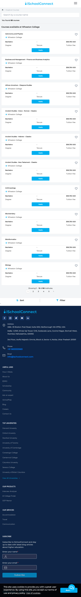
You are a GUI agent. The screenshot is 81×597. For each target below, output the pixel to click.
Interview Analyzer (9, 491)
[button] (71, 587)
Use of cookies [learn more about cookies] (33, 593)
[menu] (75, 3)
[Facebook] (4, 318)
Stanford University (9, 438)
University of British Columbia (13, 472)
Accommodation (9, 515)
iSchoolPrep (7, 400)
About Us (6, 377)
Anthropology (10, 188)
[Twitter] (16, 318)
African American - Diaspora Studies (18, 85)
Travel (4, 519)
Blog (4, 404)
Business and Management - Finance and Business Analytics (27, 59)
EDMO (4, 381)
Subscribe (19, 575)
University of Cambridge (11, 448)
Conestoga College (10, 453)
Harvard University (9, 428)
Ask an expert (7, 395)
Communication (8, 524)
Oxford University (9, 433)
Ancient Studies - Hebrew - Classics (18, 137)
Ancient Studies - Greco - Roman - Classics (21, 111)
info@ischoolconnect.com (20, 357)
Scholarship (7, 386)
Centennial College (9, 458)
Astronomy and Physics (14, 34)
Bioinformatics (10, 239)
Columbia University (10, 462)
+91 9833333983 (15, 349)
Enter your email (10, 563)
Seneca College (8, 467)
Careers (5, 409)
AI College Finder (9, 496)
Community (6, 390)
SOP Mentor (7, 501)
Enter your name (10, 552)
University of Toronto (10, 443)
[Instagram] (10, 318)
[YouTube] (22, 318)
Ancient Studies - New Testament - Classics (21, 162)
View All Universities (11, 478)
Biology (8, 265)
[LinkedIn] (28, 318)
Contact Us (6, 414)
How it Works (7, 372)
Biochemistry (10, 214)
